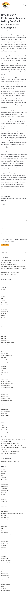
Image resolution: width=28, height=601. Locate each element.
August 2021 (4, 313)
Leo (3, 30)
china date (3, 357)
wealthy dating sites (5, 411)
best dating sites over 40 (6, 344)
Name (2, 223)
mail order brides (5, 396)
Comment (3, 204)
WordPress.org (4, 432)
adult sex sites (4, 332)
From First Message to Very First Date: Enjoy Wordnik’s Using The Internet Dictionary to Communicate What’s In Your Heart (13, 268)
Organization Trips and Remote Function (10, 272)
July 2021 (3, 315)
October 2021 (4, 309)
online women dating (5, 402)
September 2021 (5, 311)
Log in (2, 425)
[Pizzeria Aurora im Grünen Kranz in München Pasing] (5, 5)
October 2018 (4, 322)
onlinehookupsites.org (6, 405)
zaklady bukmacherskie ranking (8, 417)
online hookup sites (5, 398)
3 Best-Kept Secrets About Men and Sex (10, 264)
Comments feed (4, 429)
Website (3, 234)
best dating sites (5, 340)
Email (2, 228)
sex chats (3, 407)
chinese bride (4, 359)
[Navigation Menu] (25, 5)
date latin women (5, 364)
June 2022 (3, 292)
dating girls (3, 366)
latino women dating (5, 385)
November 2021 (4, 307)
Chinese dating (4, 362)
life (2, 392)
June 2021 (3, 317)
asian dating (3, 336)
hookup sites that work (6, 381)
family (2, 370)
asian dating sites (5, 338)
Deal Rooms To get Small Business (8, 274)
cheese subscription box (6, 355)
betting (2, 349)
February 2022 (4, 300)
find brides (3, 375)
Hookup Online (4, 379)
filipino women (4, 372)
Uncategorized (4, 409)
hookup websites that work (7, 383)
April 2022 (3, 296)
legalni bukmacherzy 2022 (7, 387)
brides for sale (4, 353)
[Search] (14, 252)
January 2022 (4, 302)
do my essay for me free (10, 161)
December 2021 (4, 304)
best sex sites (4, 347)
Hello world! (16, 282)
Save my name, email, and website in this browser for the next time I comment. (15, 240)
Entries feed (4, 427)
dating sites (3, 368)
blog (2, 351)
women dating (4, 413)
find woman (3, 377)
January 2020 (4, 320)
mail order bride (4, 394)
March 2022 (3, 298)
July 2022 (3, 289)
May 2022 (3, 294)
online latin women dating (6, 400)
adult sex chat (4, 329)
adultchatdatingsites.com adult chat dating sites (12, 334)
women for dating (5, 415)
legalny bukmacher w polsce (7, 390)
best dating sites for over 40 (7, 342)
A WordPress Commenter (6, 282)
